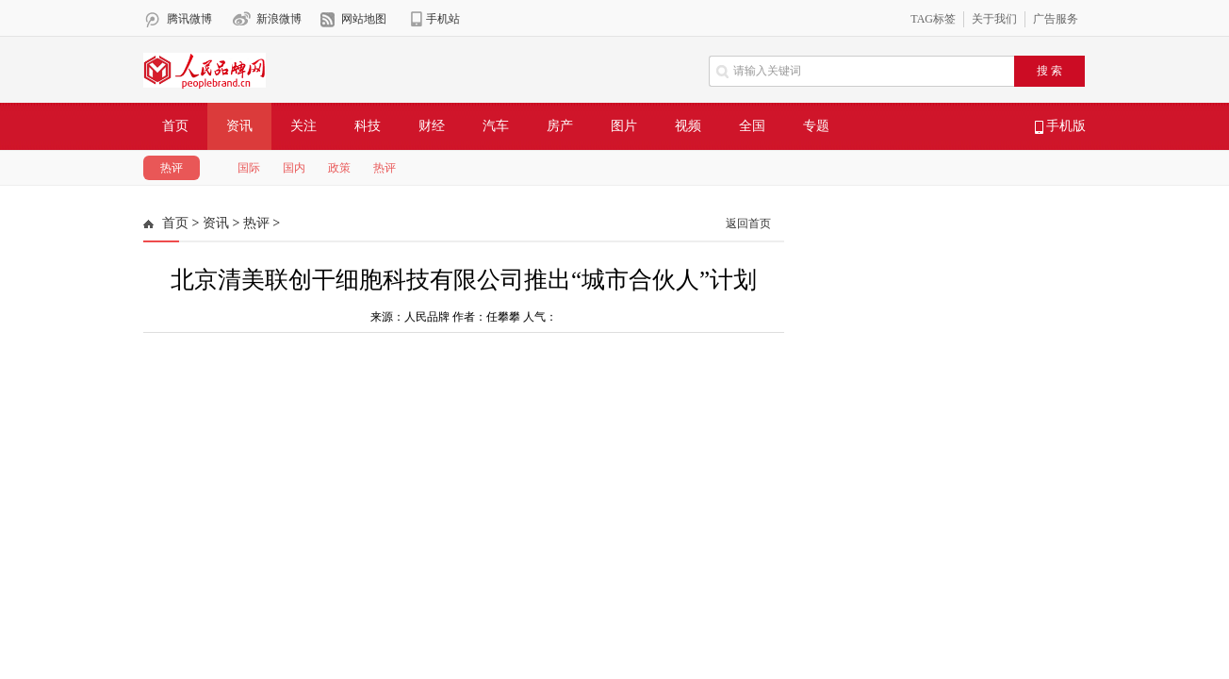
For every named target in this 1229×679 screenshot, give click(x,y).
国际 (249, 167)
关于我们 (994, 18)
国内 (294, 167)
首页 (175, 126)
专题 (816, 126)
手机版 (1061, 126)
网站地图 (363, 18)
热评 (171, 167)
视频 (688, 126)
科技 (367, 126)
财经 (431, 126)
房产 (560, 126)
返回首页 (748, 223)
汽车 (496, 126)
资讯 (239, 126)
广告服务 (1055, 18)
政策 (339, 167)
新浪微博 (279, 18)
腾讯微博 (189, 18)
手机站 (443, 18)
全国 (752, 126)
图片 (624, 126)
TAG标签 (933, 18)
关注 (303, 126)
